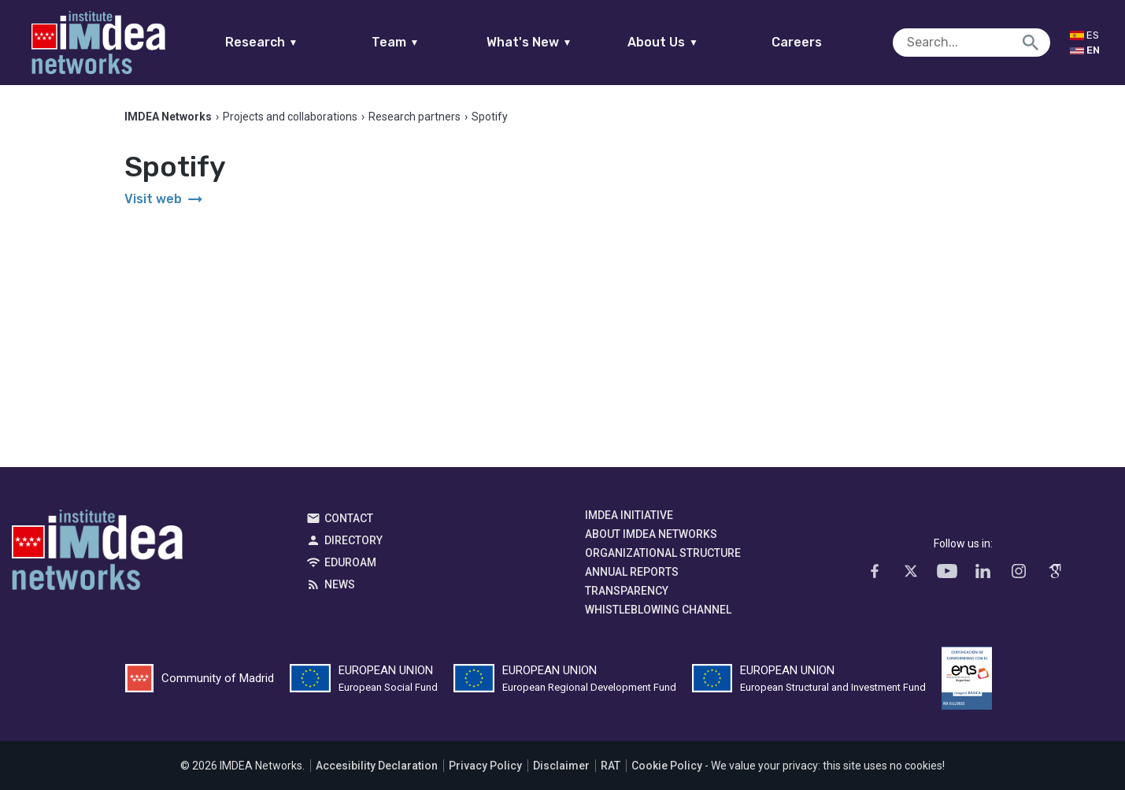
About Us (662, 42)
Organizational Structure (663, 553)
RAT (610, 765)
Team (396, 42)
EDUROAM (350, 562)
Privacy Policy (485, 765)
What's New (529, 42)
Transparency (626, 590)
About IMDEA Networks (651, 534)
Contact (348, 518)
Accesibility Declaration (377, 765)
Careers (797, 42)
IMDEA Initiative (629, 515)
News (339, 584)
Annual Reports (632, 572)
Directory (353, 540)
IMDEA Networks (97, 554)
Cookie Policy (666, 765)
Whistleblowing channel (658, 609)
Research (261, 42)
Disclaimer (561, 765)
